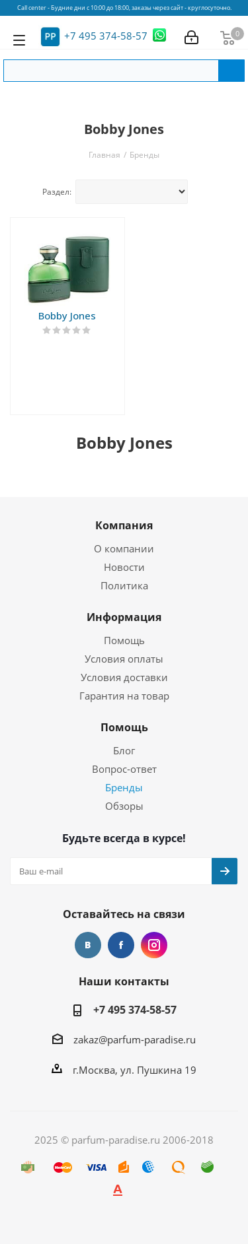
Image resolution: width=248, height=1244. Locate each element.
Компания (124, 525)
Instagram (154, 945)
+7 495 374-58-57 (105, 35)
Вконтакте (88, 945)
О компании (124, 548)
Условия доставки (124, 677)
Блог (124, 750)
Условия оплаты (124, 658)
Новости (124, 566)
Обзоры (124, 805)
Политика (124, 585)
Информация (124, 617)
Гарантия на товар (124, 695)
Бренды (124, 787)
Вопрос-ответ (124, 768)
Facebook (121, 945)
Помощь (124, 640)
